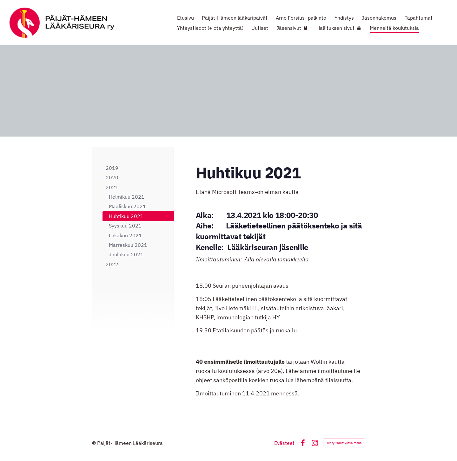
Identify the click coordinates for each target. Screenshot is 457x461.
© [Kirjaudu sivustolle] (94, 443)
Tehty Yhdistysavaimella (344, 443)
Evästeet (284, 442)
